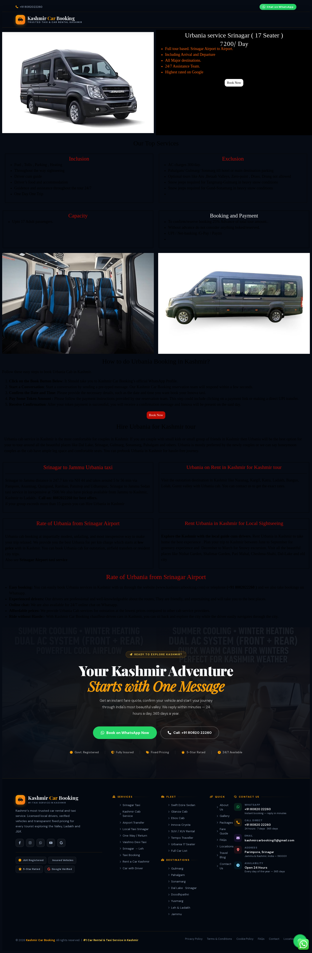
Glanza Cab (178, 811)
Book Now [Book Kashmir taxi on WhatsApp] (288, 20)
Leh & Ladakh (179, 908)
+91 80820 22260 (253, 19)
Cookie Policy (245, 939)
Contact (274, 939)
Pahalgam (176, 875)
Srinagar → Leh (132, 848)
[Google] (61, 843)
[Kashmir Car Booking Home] (49, 19)
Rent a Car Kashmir (135, 861)
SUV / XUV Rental (181, 831)
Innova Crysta (179, 825)
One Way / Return (133, 835)
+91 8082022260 (31, 7)
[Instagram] (247, 7)
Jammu (175, 914)
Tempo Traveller (180, 838)
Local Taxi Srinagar (134, 829)
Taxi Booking (130, 855)
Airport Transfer (132, 822)
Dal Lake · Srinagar (182, 888)
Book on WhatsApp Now (125, 747)
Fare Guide (195, 20)
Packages (173, 20)
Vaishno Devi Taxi (133, 842)
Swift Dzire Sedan (181, 805)
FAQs (220, 840)
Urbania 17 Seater (181, 844)
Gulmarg (175, 868)
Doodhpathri (178, 894)
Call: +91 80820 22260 (190, 748)
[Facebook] (239, 7)
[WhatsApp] (40, 843)
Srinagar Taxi (130, 805)
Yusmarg (175, 901)
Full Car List (177, 851)
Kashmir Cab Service (130, 814)
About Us (220, 807)
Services (97, 20)
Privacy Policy (194, 939)
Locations (220, 846)
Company (218, 19)
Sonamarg (177, 881)
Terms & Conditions (219, 939)
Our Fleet (121, 20)
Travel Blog (220, 855)
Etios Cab (176, 818)
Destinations (148, 20)
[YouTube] (254, 7)
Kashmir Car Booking (40, 940)
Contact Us (220, 866)
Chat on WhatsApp (278, 7)
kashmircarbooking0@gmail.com (269, 840)
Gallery (220, 816)
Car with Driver (131, 868)
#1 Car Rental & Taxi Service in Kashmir (110, 940)
